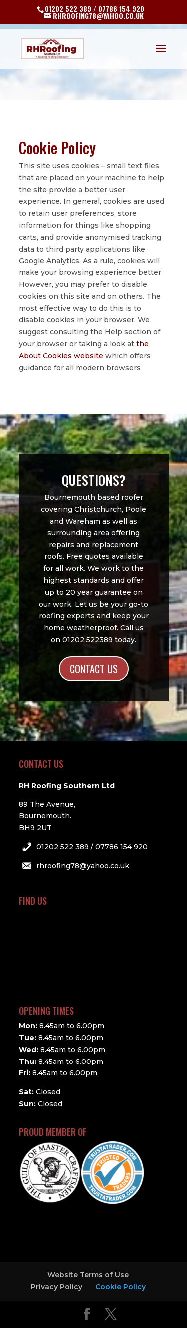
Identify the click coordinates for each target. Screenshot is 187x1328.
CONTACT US (94, 668)
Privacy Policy (56, 1286)
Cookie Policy (120, 1286)
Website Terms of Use (88, 1274)
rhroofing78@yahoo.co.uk (82, 865)
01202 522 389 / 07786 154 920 (92, 846)
